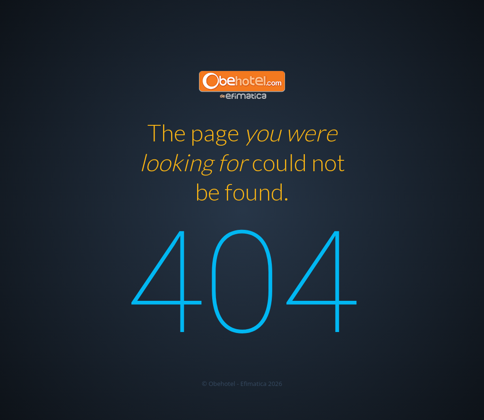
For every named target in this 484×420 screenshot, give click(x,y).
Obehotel (221, 383)
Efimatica (253, 383)
